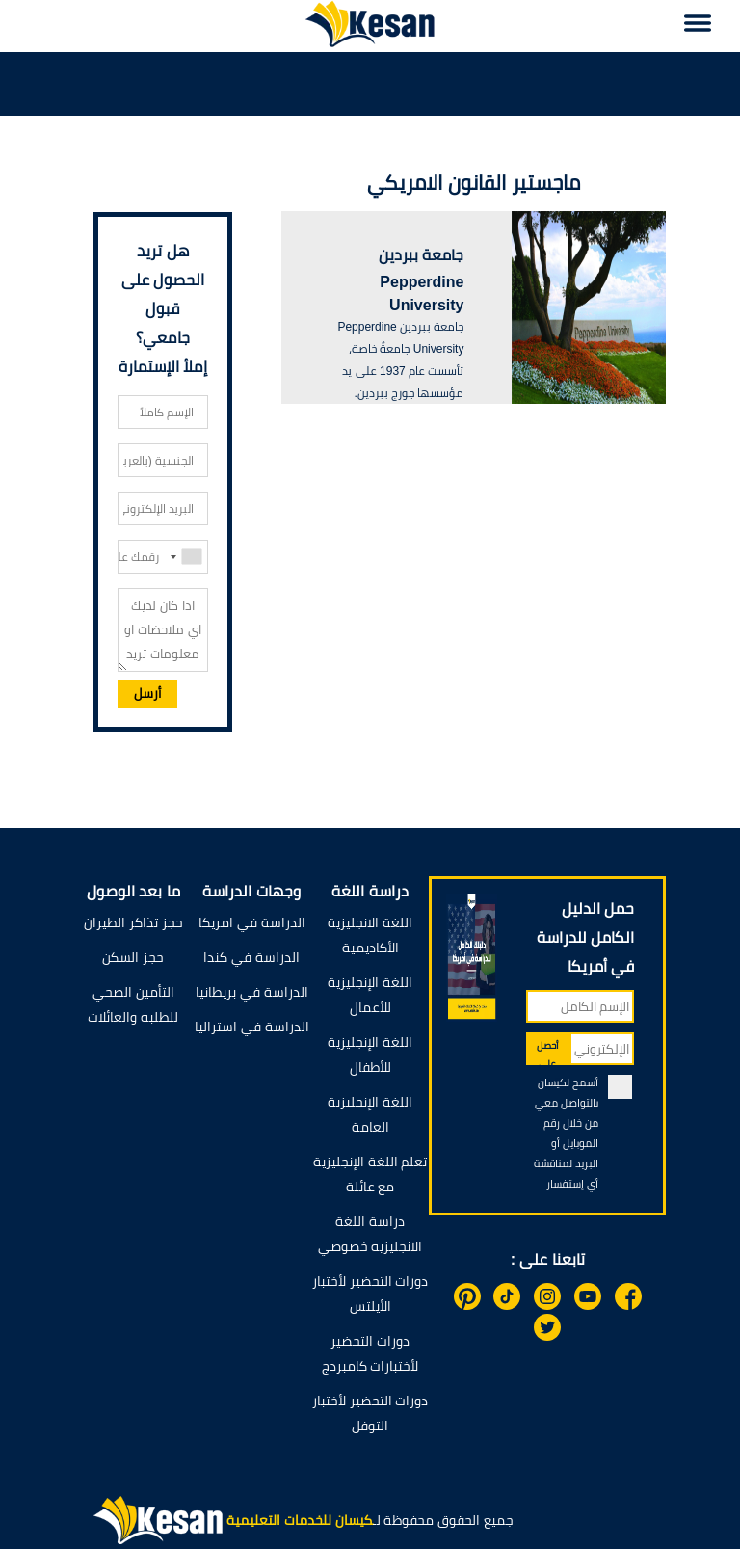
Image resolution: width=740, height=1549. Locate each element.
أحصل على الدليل (548, 1052)
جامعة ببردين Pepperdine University (421, 280)
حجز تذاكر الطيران (133, 922)
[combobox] (185, 557)
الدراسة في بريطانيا (252, 992)
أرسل (147, 693)
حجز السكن (133, 957)
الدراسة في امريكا (251, 922)
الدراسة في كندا (251, 957)
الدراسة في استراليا (252, 1026)
